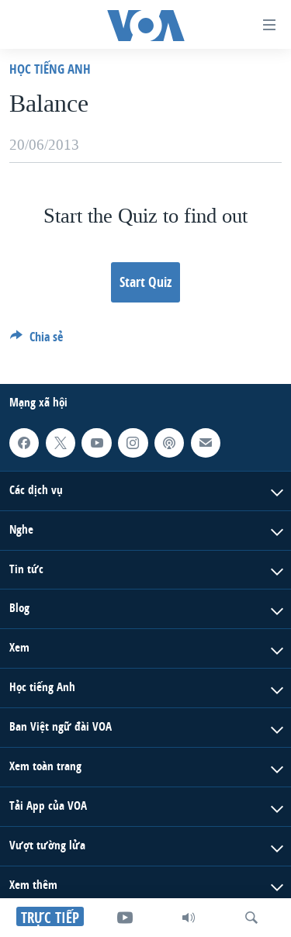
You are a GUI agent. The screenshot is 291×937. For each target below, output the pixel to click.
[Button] (36, 341)
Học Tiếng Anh (50, 69)
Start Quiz (145, 282)
